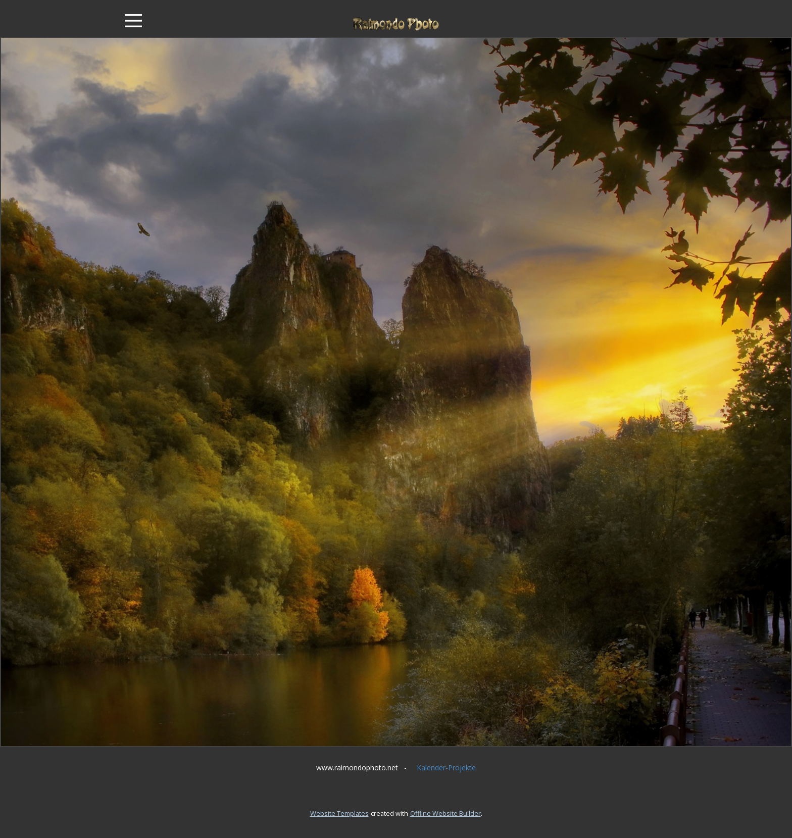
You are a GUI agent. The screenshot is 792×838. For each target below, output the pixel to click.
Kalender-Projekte (446, 767)
